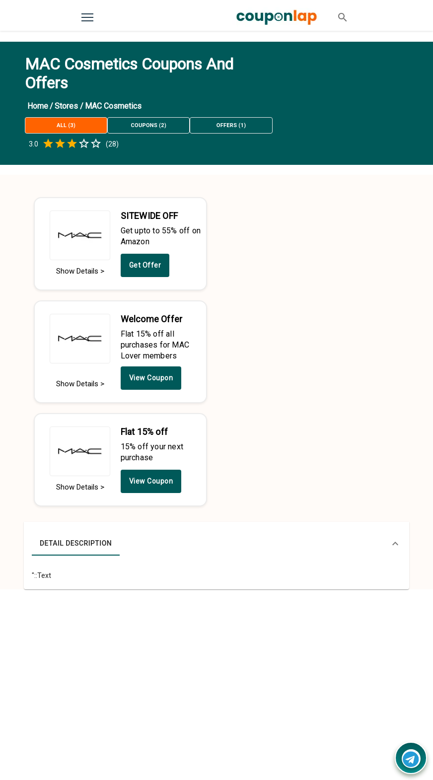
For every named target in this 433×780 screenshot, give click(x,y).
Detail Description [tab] (76, 544)
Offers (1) (231, 125)
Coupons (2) (148, 125)
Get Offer (145, 265)
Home (37, 106)
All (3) (66, 125)
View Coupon (151, 378)
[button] (216, 544)
